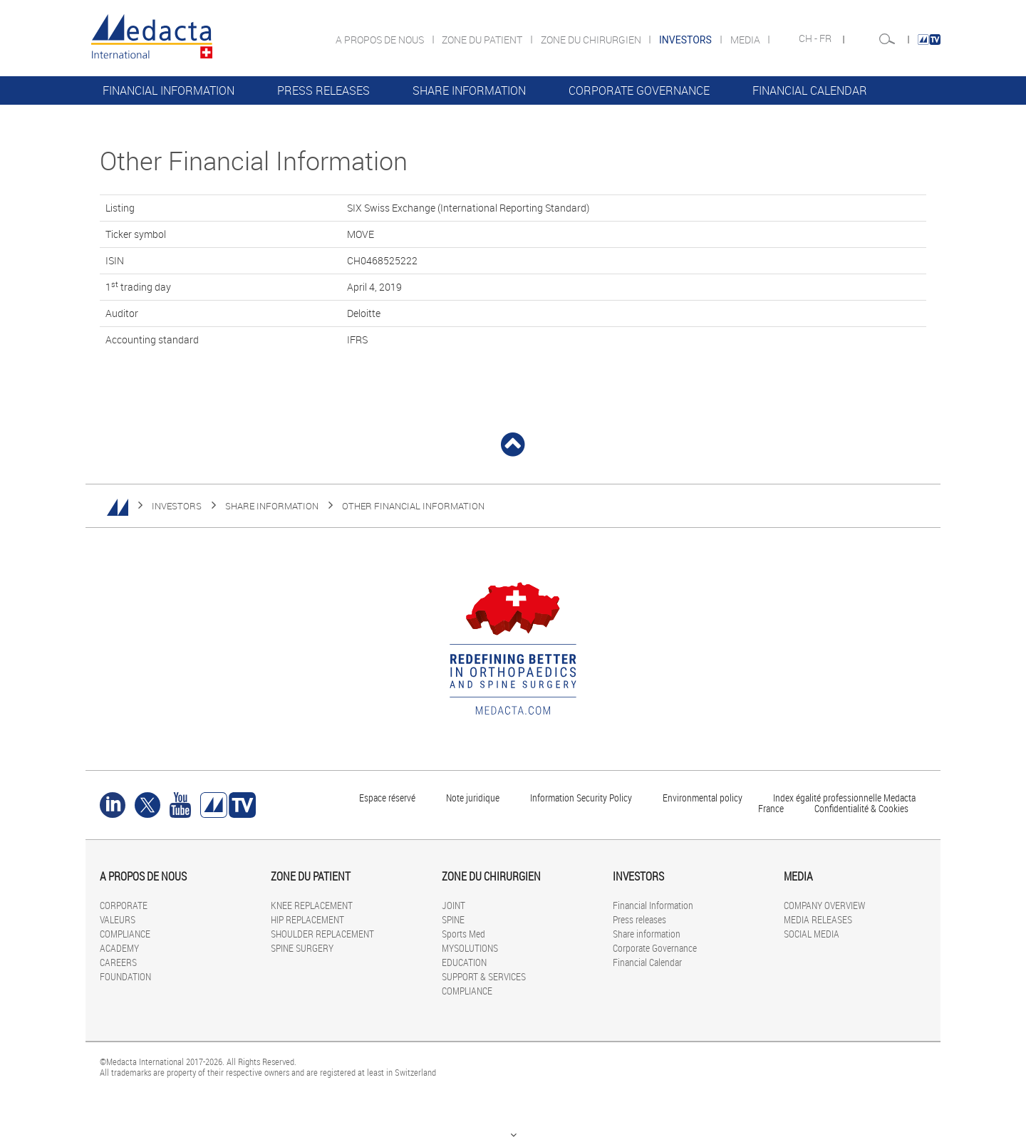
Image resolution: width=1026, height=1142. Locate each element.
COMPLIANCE (125, 933)
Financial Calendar (809, 90)
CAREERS (118, 962)
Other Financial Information (413, 505)
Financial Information (168, 90)
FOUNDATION (125, 976)
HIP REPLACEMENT (307, 919)
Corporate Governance (639, 90)
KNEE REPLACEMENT (312, 905)
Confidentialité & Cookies (861, 808)
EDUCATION (464, 962)
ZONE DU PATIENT (483, 39)
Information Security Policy (581, 797)
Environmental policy (702, 797)
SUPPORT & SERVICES (484, 976)
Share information (469, 90)
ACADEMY (119, 948)
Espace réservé (388, 797)
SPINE (453, 919)
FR (826, 38)
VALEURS (117, 919)
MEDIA (746, 39)
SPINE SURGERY (302, 948)
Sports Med (463, 933)
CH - (809, 38)
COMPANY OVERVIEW (824, 905)
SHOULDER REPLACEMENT (322, 933)
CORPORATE (123, 905)
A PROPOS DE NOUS (381, 39)
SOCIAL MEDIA (811, 933)
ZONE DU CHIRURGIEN (592, 39)
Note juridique (472, 797)
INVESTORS (177, 505)
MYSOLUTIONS (470, 948)
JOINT (453, 905)
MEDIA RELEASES (818, 919)
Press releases (323, 90)
